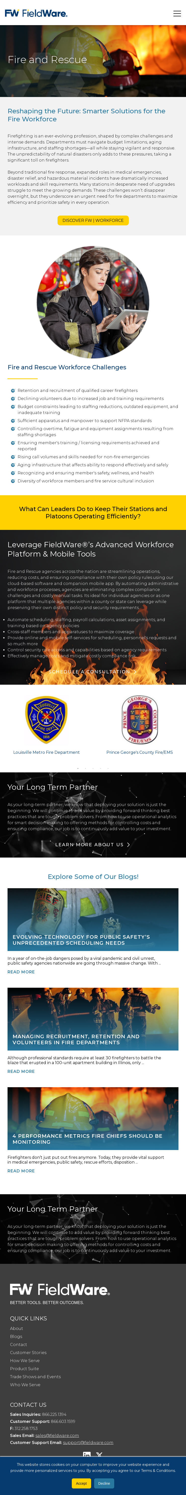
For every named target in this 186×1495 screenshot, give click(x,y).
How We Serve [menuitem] (25, 1360)
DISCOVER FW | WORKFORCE (93, 220)
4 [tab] (100, 768)
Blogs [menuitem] (16, 1336)
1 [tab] (78, 768)
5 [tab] (108, 768)
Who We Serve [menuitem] (25, 1384)
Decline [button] (104, 1483)
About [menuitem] (16, 1328)
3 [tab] (93, 768)
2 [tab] (85, 768)
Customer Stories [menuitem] (28, 1352)
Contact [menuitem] (18, 1344)
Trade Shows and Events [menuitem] (35, 1376)
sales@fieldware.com (57, 1435)
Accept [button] (81, 1483)
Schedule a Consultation (90, 672)
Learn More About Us (89, 845)
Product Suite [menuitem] (24, 1368)
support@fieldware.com (88, 1442)
